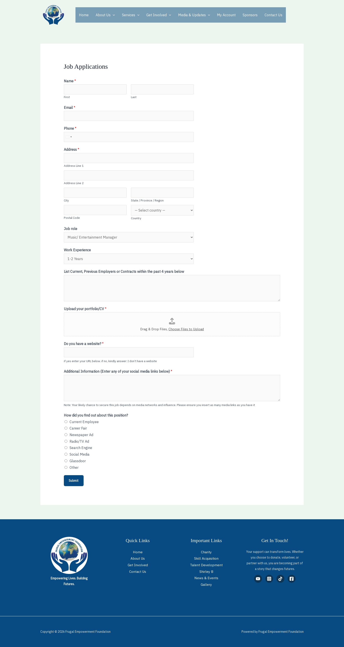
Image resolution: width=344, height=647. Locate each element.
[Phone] (129, 137)
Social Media (80, 454)
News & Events (206, 578)
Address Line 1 (74, 166)
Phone (70, 128)
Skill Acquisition (206, 558)
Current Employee (84, 422)
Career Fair (78, 428)
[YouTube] (258, 579)
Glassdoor (78, 461)
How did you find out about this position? (96, 415)
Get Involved (158, 15)
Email (69, 107)
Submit (74, 481)
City (66, 200)
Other (74, 467)
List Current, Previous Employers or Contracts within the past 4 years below (124, 271)
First (67, 97)
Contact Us (273, 15)
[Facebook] (292, 579)
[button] (113, 15)
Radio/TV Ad (79, 441)
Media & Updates (194, 15)
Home (84, 15)
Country (136, 218)
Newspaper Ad (81, 435)
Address (71, 149)
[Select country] (68, 137)
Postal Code (72, 218)
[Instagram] (269, 579)
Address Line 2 (74, 183)
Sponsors (250, 15)
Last (133, 97)
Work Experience (77, 250)
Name (70, 81)
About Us (105, 15)
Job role (70, 228)
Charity (206, 552)
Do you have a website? (84, 343)
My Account (226, 15)
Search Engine (81, 448)
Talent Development (206, 565)
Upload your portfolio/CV (85, 309)
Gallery (206, 584)
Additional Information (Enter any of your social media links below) (118, 371)
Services (131, 15)
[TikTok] (280, 579)
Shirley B (206, 571)
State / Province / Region (147, 200)
